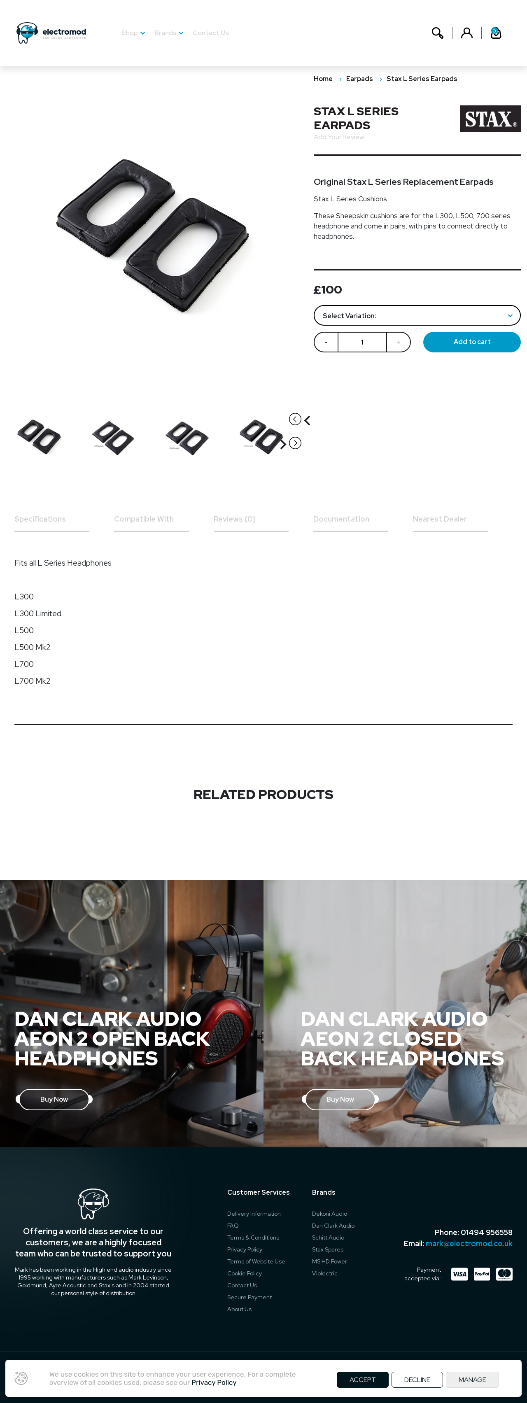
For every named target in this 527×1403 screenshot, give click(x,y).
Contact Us (211, 32)
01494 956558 (487, 1232)
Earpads (359, 79)
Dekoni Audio (329, 1213)
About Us (239, 1309)
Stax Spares (327, 1249)
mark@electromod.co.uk (469, 1243)
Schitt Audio (328, 1237)
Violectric (325, 1273)
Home (323, 79)
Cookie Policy (244, 1273)
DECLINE (417, 1379)
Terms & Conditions (253, 1237)
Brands (165, 32)
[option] (43, 437)
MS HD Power (329, 1261)
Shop (129, 32)
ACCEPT (363, 1379)
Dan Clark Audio (333, 1225)
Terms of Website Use (256, 1261)
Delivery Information (254, 1213)
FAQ (233, 1225)
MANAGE (472, 1379)
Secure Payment (249, 1297)
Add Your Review (339, 137)
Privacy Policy (244, 1249)
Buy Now (54, 1099)
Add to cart (472, 342)
